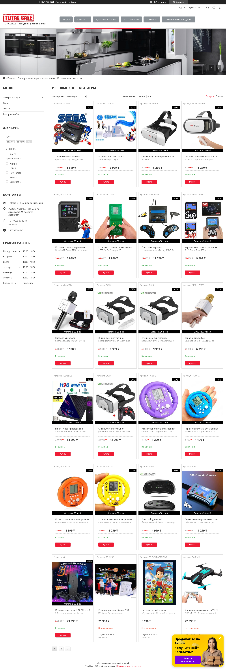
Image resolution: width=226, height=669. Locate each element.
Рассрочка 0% (131, 19)
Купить (63, 182)
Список (219, 96)
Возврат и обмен (12, 114)
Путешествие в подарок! (178, 19)
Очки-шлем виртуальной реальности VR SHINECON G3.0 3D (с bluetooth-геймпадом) (114, 431)
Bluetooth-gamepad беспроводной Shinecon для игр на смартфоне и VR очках (158, 522)
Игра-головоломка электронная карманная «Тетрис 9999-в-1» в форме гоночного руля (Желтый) (115, 522)
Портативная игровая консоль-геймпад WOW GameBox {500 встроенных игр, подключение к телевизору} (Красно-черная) (201, 524)
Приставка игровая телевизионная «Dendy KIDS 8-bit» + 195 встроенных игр (158, 250)
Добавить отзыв (214, 7)
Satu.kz (126, 663)
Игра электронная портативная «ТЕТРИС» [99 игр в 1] (115, 249)
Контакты (152, 19)
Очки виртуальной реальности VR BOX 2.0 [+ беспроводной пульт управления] (201, 159)
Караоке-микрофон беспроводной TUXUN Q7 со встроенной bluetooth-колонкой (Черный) (72, 342)
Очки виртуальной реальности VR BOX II (158, 158)
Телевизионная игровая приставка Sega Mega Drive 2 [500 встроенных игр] (70, 159)
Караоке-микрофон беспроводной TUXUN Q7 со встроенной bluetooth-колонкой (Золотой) (201, 342)
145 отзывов (160, 2)
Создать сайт (61, 2)
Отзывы (7, 108)
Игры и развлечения (44, 78)
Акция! (66, 19)
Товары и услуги (11, 97)
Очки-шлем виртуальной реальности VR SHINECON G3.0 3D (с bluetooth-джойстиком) (114, 340)
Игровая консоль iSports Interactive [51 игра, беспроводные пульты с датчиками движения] (111, 161)
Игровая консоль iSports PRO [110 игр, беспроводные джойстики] (113, 613)
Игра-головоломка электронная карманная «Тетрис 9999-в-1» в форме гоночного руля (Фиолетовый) (158, 433)
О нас (6, 103)
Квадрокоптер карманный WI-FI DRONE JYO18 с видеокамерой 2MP (201, 613)
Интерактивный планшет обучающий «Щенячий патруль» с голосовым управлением (158, 613)
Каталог (81, 19)
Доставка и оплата (106, 19)
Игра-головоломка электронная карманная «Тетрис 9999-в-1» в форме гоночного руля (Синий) (201, 431)
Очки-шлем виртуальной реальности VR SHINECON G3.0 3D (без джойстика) (158, 340)
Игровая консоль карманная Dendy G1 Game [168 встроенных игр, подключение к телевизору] (72, 250)
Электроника (25, 78)
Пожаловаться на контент (129, 666)
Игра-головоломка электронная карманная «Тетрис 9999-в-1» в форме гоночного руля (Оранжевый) (72, 524)
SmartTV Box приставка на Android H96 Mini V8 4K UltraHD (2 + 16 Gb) (72, 431)
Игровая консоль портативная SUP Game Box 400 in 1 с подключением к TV (201, 250)
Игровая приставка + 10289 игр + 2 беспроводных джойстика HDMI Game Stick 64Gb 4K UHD (72, 613)
